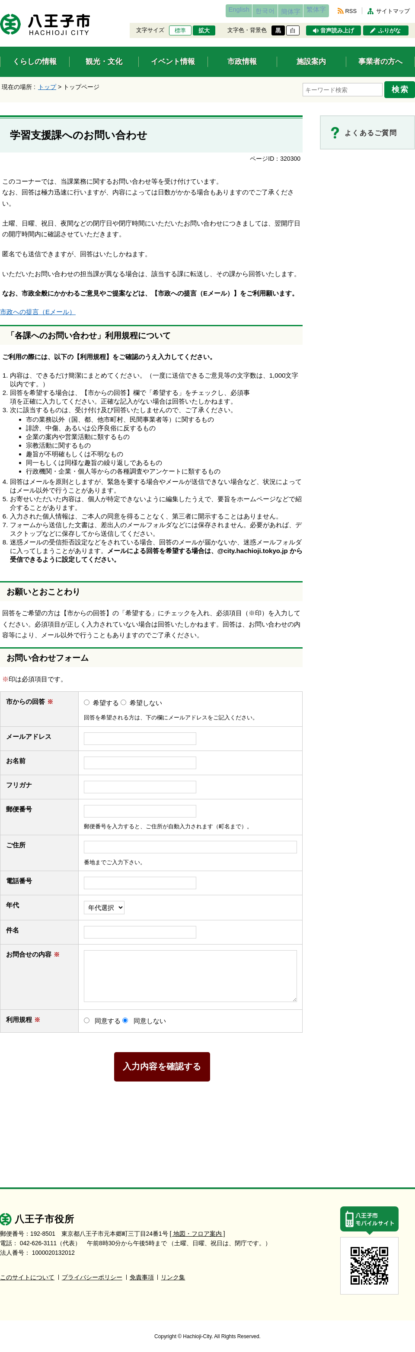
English (209, 10)
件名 (16, 927)
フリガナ (19, 781)
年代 (12, 902)
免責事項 (142, 1274)
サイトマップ (393, 11)
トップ (47, 86)
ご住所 (20, 842)
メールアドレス (33, 733)
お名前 (20, 757)
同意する (108, 1017)
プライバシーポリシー (92, 1274)
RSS (351, 11)
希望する (106, 699)
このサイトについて (27, 1274)
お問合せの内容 (33, 951)
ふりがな (389, 31)
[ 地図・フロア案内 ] (197, 1230)
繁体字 (312, 10)
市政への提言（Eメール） (38, 308)
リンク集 (173, 1274)
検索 (403, 88)
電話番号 (23, 877)
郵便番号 (19, 805)
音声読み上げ (337, 31)
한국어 (243, 10)
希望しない (146, 699)
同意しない (150, 1017)
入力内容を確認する (162, 1063)
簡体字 (278, 11)
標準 (180, 31)
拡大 (204, 31)
